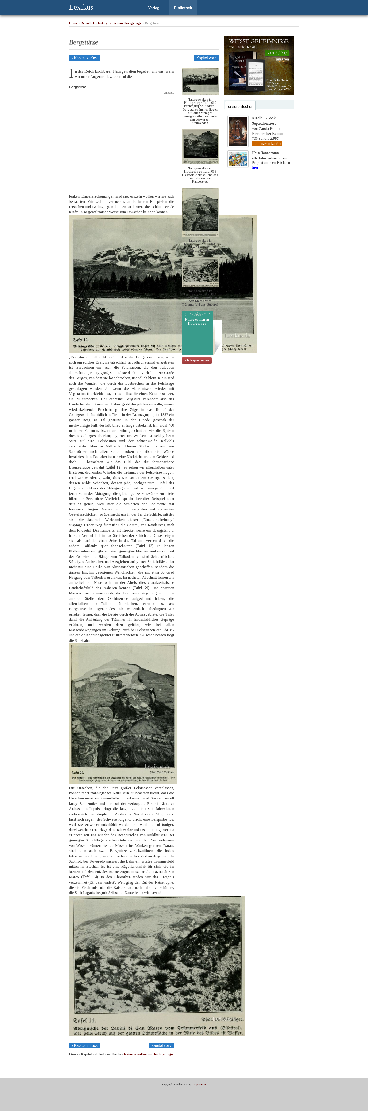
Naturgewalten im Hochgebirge (120, 23)
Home (73, 23)
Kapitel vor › (206, 58)
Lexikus (81, 7)
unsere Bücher (240, 107)
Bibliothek (183, 8)
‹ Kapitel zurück (85, 58)
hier (255, 167)
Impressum (199, 1084)
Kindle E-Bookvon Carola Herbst (266, 123)
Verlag (154, 8)
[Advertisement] (121, 140)
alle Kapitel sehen (197, 360)
